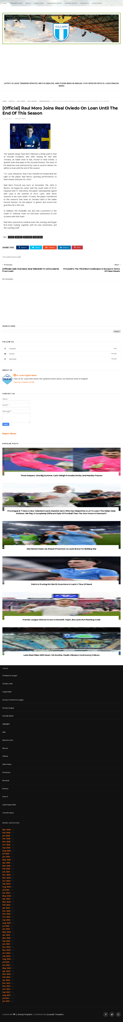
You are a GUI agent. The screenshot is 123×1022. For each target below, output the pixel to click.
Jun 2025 (6, 856)
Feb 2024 (6, 905)
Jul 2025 (5, 853)
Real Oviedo (32, 101)
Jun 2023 (6, 929)
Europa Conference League (13, 700)
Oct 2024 (6, 881)
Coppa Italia (39, 3)
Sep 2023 (6, 920)
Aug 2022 (6, 959)
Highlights (84, 3)
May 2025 (6, 859)
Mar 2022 (6, 974)
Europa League (71, 3)
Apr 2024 (6, 899)
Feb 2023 (6, 941)
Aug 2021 (6, 995)
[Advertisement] (61, 63)
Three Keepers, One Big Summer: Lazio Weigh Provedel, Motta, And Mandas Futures (62, 475)
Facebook (59, 348)
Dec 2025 (6, 838)
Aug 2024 (6, 887)
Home (4, 3)
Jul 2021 (5, 998)
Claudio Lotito (7, 683)
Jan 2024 (6, 908)
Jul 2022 (5, 962)
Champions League (54, 3)
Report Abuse (9, 433)
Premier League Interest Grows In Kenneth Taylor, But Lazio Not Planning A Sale (61, 619)
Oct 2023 (6, 917)
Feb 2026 (6, 832)
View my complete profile (24, 382)
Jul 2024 (5, 890)
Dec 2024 (6, 875)
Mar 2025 (6, 866)
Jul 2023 (5, 926)
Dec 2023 (6, 911)
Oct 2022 (6, 953)
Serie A (28, 3)
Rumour (5, 788)
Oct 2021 (6, 989)
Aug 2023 (6, 923)
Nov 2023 (6, 914)
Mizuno (5, 748)
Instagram (59, 358)
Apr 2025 (6, 863)
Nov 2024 (6, 878)
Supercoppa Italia (9, 804)
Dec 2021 (6, 983)
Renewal (5, 780)
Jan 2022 (6, 980)
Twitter (59, 353)
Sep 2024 (6, 884)
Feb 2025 (6, 868)
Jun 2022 (6, 965)
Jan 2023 (6, 944)
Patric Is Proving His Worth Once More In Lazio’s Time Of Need (61, 584)
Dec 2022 (6, 947)
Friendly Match (8, 716)
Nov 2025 (6, 841)
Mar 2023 (6, 938)
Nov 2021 (6, 986)
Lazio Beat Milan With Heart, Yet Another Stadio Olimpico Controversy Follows (62, 655)
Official (12, 101)
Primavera (6, 772)
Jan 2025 (6, 871)
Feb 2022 (6, 977)
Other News (97, 3)
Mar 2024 (6, 902)
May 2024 (6, 896)
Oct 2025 (6, 844)
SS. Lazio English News (26, 375)
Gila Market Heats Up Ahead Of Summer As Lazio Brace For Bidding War (61, 549)
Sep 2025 (6, 847)
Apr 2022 (6, 971)
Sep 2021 (6, 992)
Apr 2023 (6, 935)
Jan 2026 (6, 835)
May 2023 (6, 932)
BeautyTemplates (25, 1014)
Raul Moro (21, 101)
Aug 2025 (6, 850)
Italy (4, 732)
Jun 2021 (6, 1001)
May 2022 (6, 968)
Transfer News (16, 3)
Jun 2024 (6, 893)
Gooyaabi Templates (55, 1014)
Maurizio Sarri (7, 740)
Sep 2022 (6, 956)
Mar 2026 (6, 829)
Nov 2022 (6, 950)
